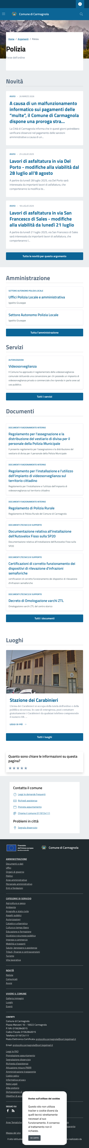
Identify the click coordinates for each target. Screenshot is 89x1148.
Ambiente (11, 907)
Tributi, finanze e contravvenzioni (23, 952)
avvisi (13, 96)
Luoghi (9, 1002)
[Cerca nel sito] (81, 14)
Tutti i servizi (44, 397)
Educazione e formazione (18, 931)
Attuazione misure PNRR (18, 1067)
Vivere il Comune (16, 993)
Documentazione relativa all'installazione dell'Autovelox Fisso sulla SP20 (40, 534)
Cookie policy (12, 1075)
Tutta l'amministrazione (44, 333)
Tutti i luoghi (44, 737)
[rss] (13, 1111)
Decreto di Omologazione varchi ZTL (36, 600)
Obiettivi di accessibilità (18, 1096)
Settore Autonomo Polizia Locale (26, 290)
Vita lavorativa (13, 960)
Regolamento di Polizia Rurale (31, 508)
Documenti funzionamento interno (27, 427)
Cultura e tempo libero (17, 927)
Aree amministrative (16, 880)
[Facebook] (8, 1111)
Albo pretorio (12, 1088)
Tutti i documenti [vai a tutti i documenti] (45, 618)
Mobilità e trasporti (15, 943)
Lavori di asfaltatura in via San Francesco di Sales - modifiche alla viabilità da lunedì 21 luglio (42, 218)
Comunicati (12, 979)
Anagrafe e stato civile (17, 911)
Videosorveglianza (23, 366)
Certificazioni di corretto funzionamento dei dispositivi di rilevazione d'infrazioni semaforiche (42, 568)
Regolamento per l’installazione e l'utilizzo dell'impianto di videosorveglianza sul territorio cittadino (41, 475)
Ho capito (34, 1137)
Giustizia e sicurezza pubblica (21, 935)
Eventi (9, 1006)
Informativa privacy (16, 1080)
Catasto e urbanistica (17, 923)
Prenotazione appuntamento (20, 1055)
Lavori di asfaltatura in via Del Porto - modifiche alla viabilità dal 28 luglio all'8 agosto (44, 167)
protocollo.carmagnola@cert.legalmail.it (56, 1039)
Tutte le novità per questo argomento (44, 256)
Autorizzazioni (16, 359)
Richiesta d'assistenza (17, 1063)
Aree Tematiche (14, 1122)
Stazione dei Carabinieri (34, 700)
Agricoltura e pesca (15, 903)
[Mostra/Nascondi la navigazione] (3, 14)
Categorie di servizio (18, 898)
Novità (10, 970)
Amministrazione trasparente (21, 1071)
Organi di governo (15, 872)
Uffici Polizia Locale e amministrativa (37, 297)
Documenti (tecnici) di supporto (25, 524)
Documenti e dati (14, 864)
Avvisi (9, 983)
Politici (9, 876)
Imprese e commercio (17, 939)
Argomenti (23, 39)
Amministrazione (16, 859)
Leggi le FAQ (12, 1051)
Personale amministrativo (19, 884)
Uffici (8, 868)
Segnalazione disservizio (18, 1059)
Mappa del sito (13, 1133)
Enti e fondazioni (14, 888)
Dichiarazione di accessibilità (20, 1092)
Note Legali (12, 1084)
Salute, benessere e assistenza (21, 948)
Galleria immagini (15, 998)
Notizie (9, 975)
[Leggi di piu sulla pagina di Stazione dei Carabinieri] (18, 724)
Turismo (10, 956)
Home (11, 39)
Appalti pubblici (14, 915)
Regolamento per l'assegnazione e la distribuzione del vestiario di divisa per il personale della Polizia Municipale (39, 438)
